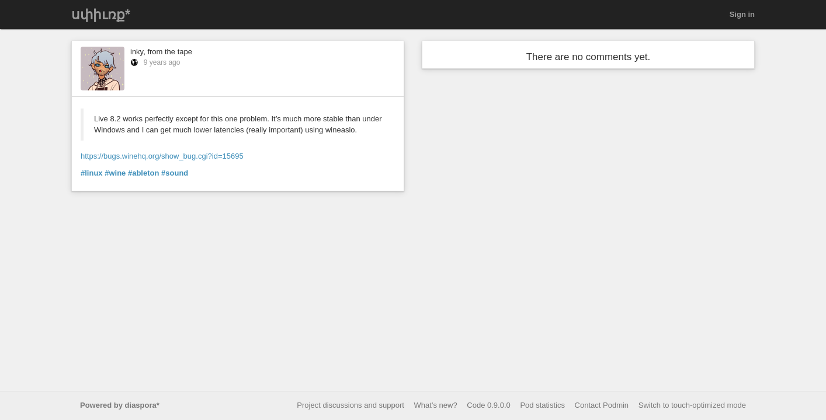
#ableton (143, 173)
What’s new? (435, 405)
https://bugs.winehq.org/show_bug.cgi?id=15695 (162, 156)
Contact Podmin (602, 405)
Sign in (742, 14)
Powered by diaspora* (119, 405)
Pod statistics (542, 405)
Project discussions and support (350, 405)
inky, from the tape (161, 51)
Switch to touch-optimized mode (692, 405)
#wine (115, 173)
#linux (92, 173)
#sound (174, 173)
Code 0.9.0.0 (488, 405)
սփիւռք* (100, 14)
